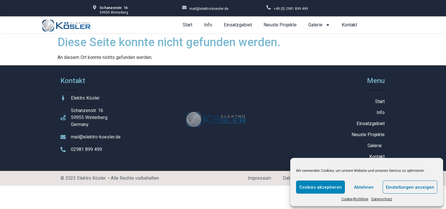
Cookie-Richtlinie (354, 199)
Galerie (319, 25)
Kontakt (349, 25)
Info (208, 25)
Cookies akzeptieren (320, 187)
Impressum (259, 178)
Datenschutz (381, 199)
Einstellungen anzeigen (410, 187)
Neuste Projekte (280, 25)
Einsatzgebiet (238, 25)
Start (187, 25)
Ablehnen (364, 187)
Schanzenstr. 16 (114, 8)
